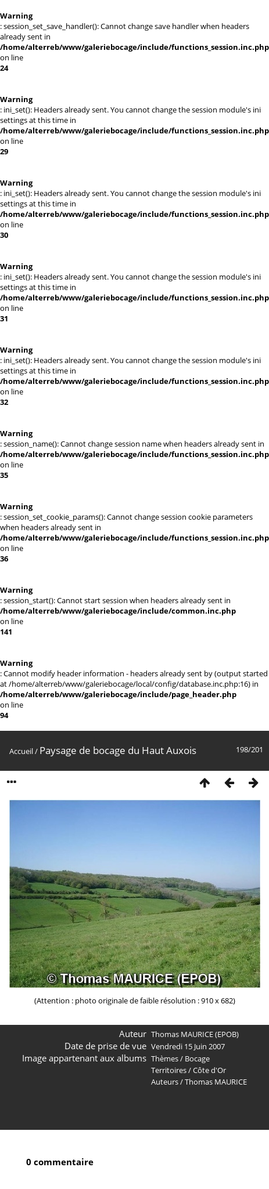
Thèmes (164, 1058)
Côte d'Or (209, 1070)
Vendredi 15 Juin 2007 (188, 1046)
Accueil (21, 751)
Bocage (197, 1058)
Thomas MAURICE (216, 1081)
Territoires (168, 1070)
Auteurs (164, 1081)
